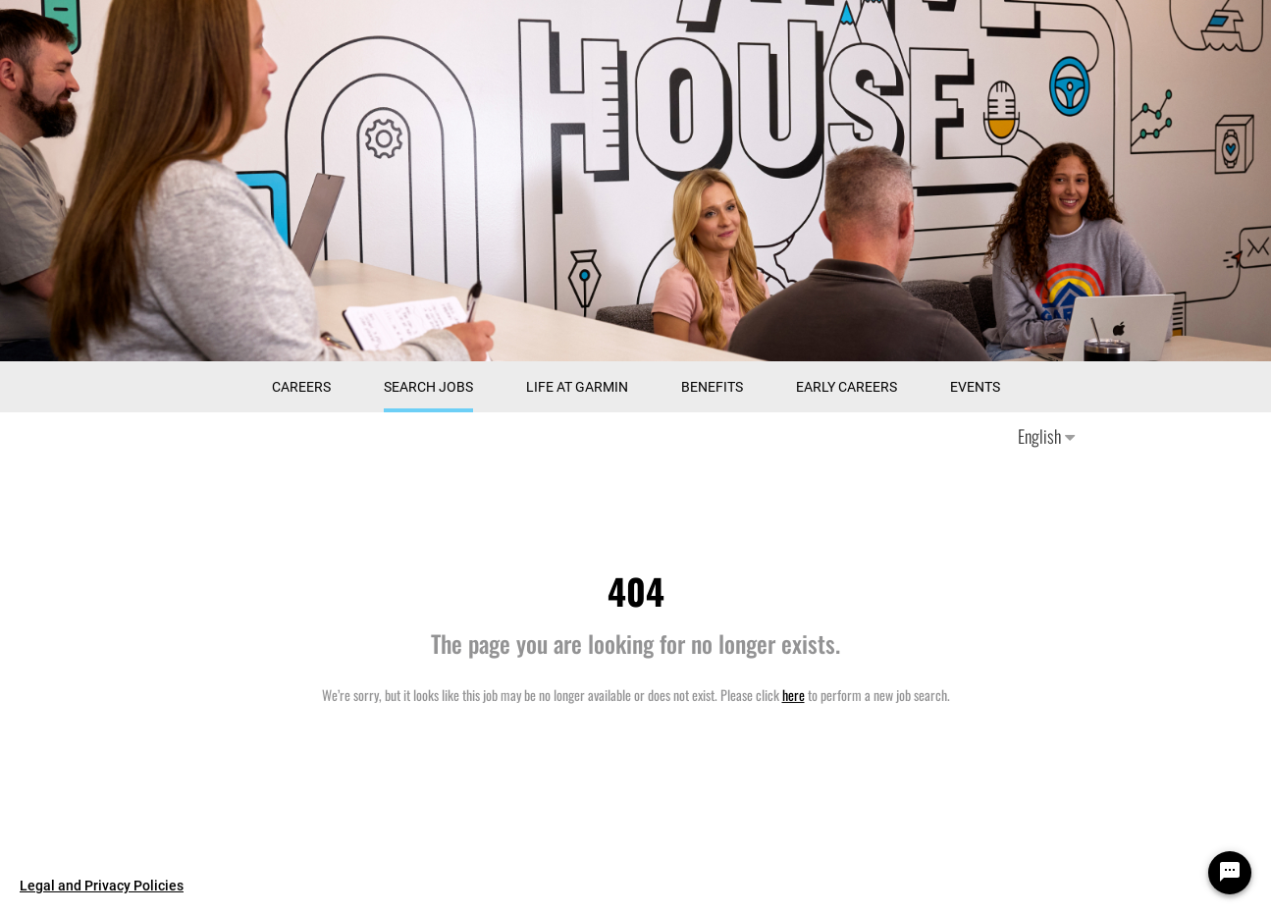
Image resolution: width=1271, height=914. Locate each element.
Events (975, 387)
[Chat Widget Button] (1229, 872)
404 (636, 591)
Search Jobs (428, 387)
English (1046, 436)
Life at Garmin (577, 387)
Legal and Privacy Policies (102, 885)
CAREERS (301, 387)
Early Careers (846, 387)
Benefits (712, 387)
